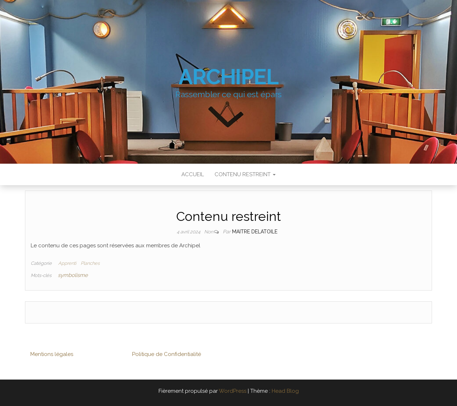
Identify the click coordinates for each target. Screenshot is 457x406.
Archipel (228, 76)
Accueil (192, 174)
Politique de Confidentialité (166, 354)
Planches (90, 263)
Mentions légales (51, 354)
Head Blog (285, 391)
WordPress (232, 391)
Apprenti (67, 263)
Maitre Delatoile (254, 231)
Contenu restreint (245, 174)
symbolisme (73, 275)
